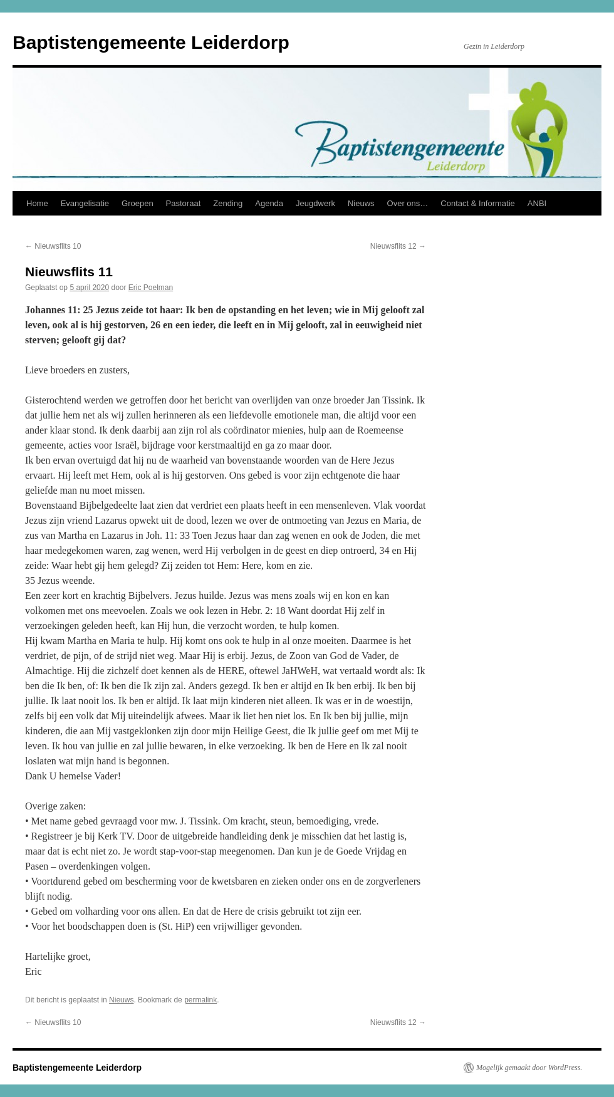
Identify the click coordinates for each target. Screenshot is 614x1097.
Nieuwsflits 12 (398, 246)
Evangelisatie (85, 203)
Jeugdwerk (315, 203)
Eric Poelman (150, 287)
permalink (200, 1000)
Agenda (269, 203)
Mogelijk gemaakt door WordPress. (529, 1067)
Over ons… (408, 203)
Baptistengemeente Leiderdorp (151, 42)
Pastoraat (183, 203)
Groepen (138, 203)
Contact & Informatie (477, 203)
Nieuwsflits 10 (53, 246)
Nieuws (361, 203)
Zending (227, 203)
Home (37, 203)
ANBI (537, 203)
